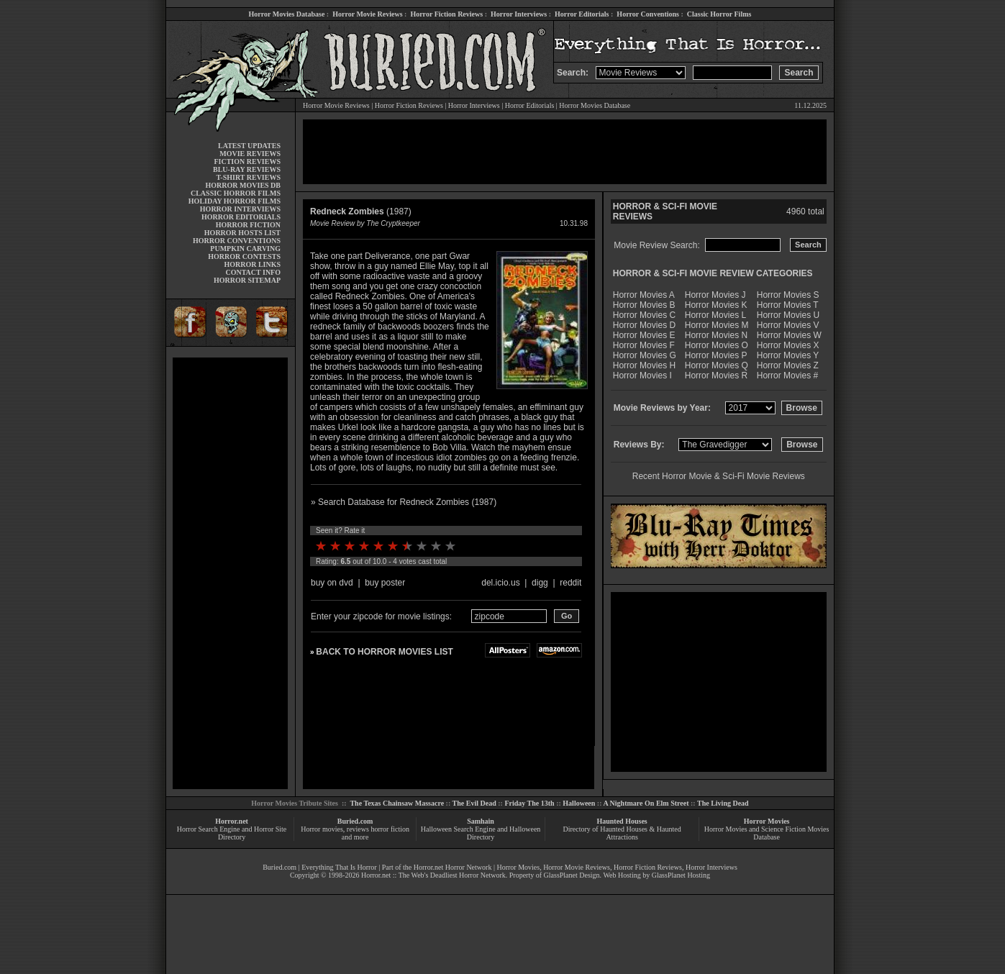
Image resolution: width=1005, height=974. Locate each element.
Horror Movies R (716, 375)
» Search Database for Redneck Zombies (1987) (403, 502)
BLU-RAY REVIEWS (247, 169)
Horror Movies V (788, 325)
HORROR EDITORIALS (241, 217)
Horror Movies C (644, 315)
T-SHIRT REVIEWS (249, 177)
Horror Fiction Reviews (446, 14)
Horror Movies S (788, 295)
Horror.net (231, 821)
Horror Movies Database (287, 14)
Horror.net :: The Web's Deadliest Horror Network (433, 875)
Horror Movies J (715, 295)
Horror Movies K (716, 305)
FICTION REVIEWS (247, 161)
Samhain (480, 821)
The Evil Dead (474, 803)
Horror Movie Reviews (367, 14)
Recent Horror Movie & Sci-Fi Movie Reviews (718, 476)
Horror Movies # (787, 375)
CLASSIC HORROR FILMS (236, 193)
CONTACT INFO (253, 272)
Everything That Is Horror (339, 867)
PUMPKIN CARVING (245, 248)
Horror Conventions (648, 14)
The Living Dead (723, 803)
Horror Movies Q (716, 365)
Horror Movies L (715, 315)
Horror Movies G (644, 355)
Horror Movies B (644, 305)
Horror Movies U (788, 315)
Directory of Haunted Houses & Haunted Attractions (622, 833)
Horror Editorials (582, 14)
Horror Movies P (716, 355)
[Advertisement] (230, 573)
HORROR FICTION (248, 225)
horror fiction (389, 829)
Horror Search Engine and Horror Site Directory (231, 833)
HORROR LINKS (252, 264)
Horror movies (322, 829)
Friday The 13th (529, 803)
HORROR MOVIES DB (243, 185)
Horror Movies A (644, 295)
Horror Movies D (644, 325)
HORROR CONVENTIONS (237, 241)
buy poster (385, 583)
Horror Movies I (642, 375)
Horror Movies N (716, 335)
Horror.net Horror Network (453, 867)
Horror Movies (767, 821)
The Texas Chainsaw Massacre (397, 803)
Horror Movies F (644, 345)
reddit (570, 583)
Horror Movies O (716, 345)
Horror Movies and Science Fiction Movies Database (766, 833)
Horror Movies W (789, 335)
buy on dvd (332, 583)
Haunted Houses (621, 821)
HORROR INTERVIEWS (240, 209)
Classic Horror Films (719, 14)
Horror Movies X (788, 345)
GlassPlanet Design (572, 875)
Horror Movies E (644, 335)
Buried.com (355, 821)
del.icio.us (500, 583)
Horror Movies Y (788, 355)
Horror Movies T (788, 305)
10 (450, 546)
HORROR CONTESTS (244, 256)
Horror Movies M (717, 325)
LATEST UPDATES (249, 146)
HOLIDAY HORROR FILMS (234, 201)
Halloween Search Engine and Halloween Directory (481, 833)
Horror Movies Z (788, 365)
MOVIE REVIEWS (250, 154)
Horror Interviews (519, 14)
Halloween (579, 803)
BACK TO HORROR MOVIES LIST (384, 652)
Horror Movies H (644, 365)
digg (540, 583)
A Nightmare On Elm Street (645, 803)
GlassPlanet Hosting (681, 875)
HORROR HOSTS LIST (242, 233)
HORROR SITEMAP (247, 280)
